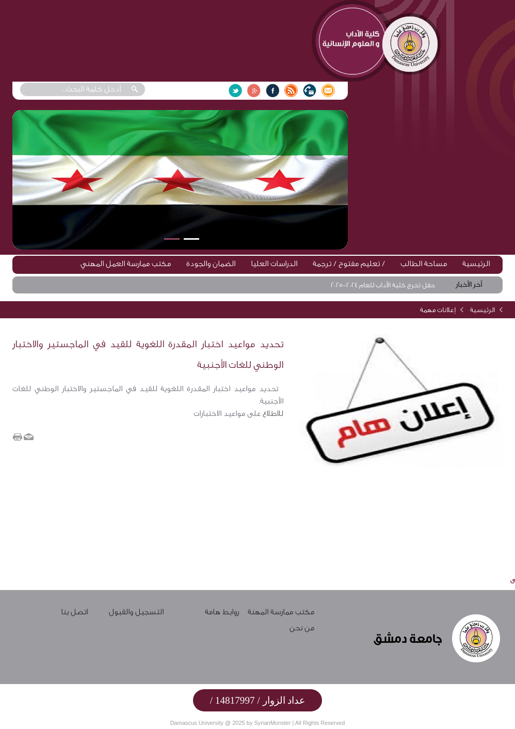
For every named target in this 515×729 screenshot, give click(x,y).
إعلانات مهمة (438, 310)
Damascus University (196, 723)
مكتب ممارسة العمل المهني (126, 263)
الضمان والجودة (210, 263)
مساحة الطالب (423, 263)
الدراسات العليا (274, 263)
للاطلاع (272, 413)
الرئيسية (476, 263)
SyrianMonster (272, 723)
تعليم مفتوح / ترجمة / (349, 263)
